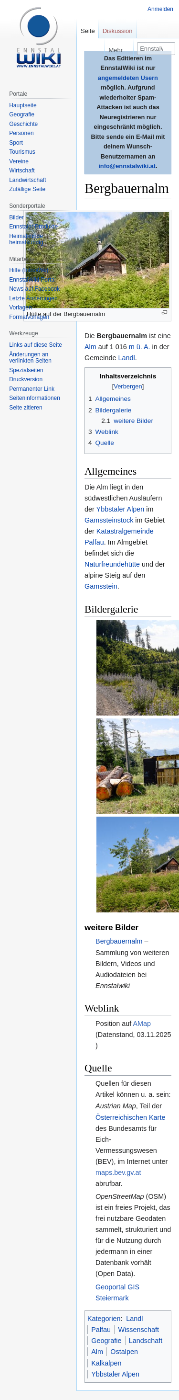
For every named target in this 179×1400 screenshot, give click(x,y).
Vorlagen (20, 307)
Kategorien (104, 1176)
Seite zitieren (25, 407)
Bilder (16, 217)
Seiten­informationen (34, 398)
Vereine (19, 161)
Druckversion (25, 379)
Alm (90, 347)
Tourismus (22, 151)
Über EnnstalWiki (104, 1347)
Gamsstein (100, 586)
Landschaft (145, 1198)
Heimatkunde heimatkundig (26, 239)
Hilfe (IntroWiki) (28, 270)
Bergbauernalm (118, 799)
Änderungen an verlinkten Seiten (30, 357)
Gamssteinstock (108, 520)
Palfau (101, 1187)
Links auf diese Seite (35, 344)
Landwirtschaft (27, 180)
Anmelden (160, 9)
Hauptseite (22, 105)
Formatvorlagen (29, 317)
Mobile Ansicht (100, 1365)
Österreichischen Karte (130, 975)
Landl (126, 358)
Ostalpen (124, 1209)
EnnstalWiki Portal (32, 279)
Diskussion (118, 30)
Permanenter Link (31, 389)
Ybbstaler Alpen (120, 509)
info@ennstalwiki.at (127, 166)
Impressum (146, 1347)
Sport (16, 142)
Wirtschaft (21, 170)
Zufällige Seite (27, 189)
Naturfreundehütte (112, 564)
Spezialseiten (26, 370)
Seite (88, 30)
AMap (142, 881)
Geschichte (23, 124)
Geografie (106, 1198)
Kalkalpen (106, 1221)
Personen (21, 133)
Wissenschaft (138, 1187)
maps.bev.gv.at (118, 1030)
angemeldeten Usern (128, 77)
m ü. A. (139, 347)
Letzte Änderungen (33, 298)
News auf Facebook (34, 288)
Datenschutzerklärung (110, 1330)
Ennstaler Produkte (33, 226)
